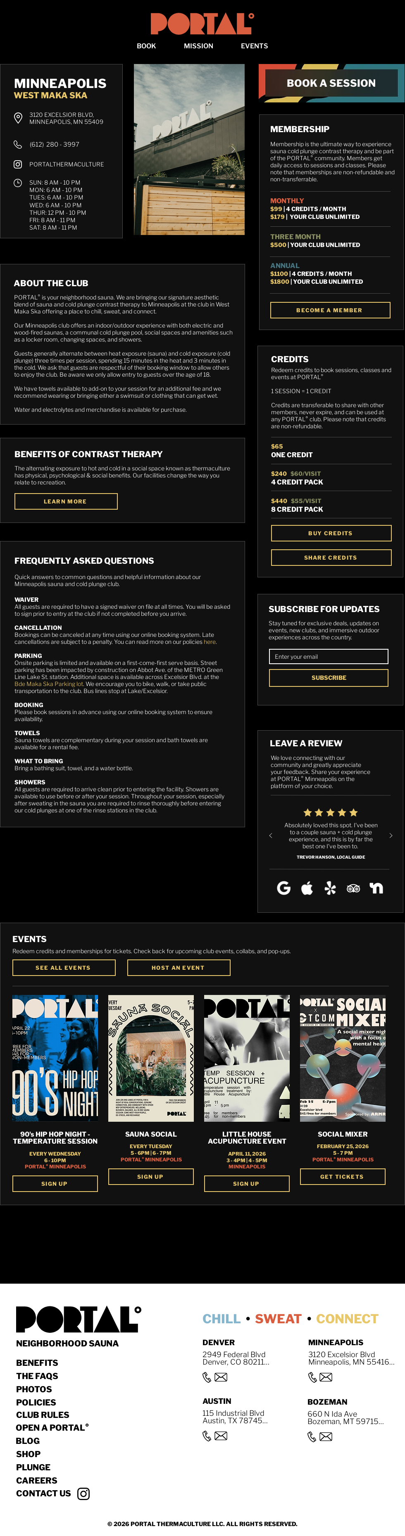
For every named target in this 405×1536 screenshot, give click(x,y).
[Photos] (45, 1389)
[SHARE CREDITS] (331, 557)
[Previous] (270, 836)
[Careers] (60, 1480)
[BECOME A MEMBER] (330, 310)
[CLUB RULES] (45, 1415)
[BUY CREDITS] (331, 533)
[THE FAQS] (45, 1376)
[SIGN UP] (55, 1183)
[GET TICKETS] (343, 1176)
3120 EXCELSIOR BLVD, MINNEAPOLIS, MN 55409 (66, 118)
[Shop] (60, 1454)
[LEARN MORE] (66, 501)
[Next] (391, 836)
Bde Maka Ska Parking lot (48, 683)
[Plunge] (60, 1467)
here (210, 641)
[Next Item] (233, 149)
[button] (146, 46)
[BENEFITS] (45, 1363)
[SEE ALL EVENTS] (64, 967)
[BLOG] (60, 1441)
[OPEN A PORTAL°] (60, 1427)
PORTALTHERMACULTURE (66, 164)
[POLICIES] (45, 1402)
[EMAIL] (326, 656)
